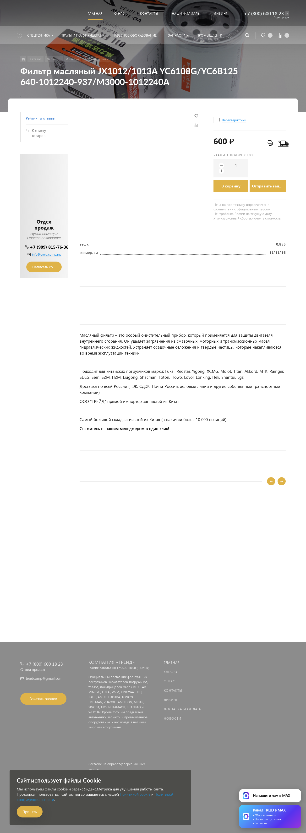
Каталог (171, 671)
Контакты (173, 690)
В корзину (230, 185)
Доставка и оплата (182, 709)
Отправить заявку (268, 185)
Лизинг (171, 699)
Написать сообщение (47, 266)
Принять (29, 811)
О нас (169, 681)
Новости (172, 718)
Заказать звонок (43, 698)
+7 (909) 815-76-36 (49, 247)
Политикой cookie (135, 794)
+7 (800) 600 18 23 (264, 13)
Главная (172, 662)
